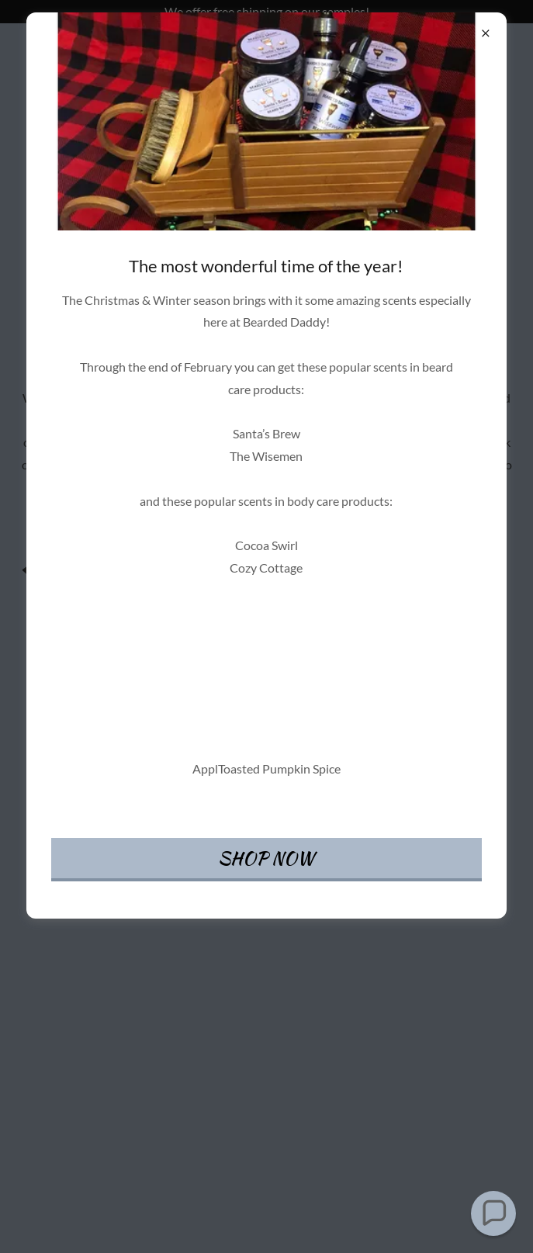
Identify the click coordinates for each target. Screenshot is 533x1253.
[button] (493, 1213)
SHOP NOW (266, 858)
